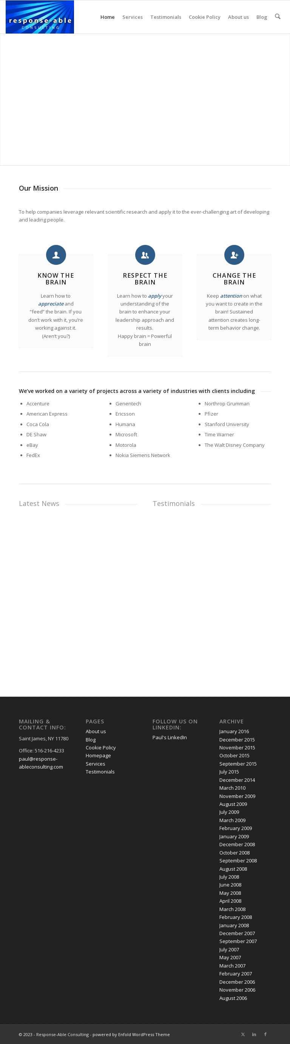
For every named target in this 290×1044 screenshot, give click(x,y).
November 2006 (237, 989)
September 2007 (238, 941)
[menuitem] (277, 17)
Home (108, 17)
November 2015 (237, 747)
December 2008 (237, 844)
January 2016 (234, 731)
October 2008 (234, 852)
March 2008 (232, 909)
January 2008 (234, 925)
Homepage (98, 755)
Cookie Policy (205, 17)
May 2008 (230, 893)
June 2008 (230, 884)
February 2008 (235, 917)
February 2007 (235, 973)
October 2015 (234, 755)
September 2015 (238, 763)
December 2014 (237, 780)
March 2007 (232, 965)
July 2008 (229, 876)
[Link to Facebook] (265, 1034)
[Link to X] (242, 1034)
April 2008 (230, 900)
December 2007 (237, 933)
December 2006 (237, 981)
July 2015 (229, 771)
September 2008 (238, 860)
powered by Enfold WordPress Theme (131, 1034)
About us (238, 17)
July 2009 (229, 812)
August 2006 (233, 998)
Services (133, 17)
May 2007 (230, 957)
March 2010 (232, 787)
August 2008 (233, 868)
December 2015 (237, 739)
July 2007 (229, 949)
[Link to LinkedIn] (254, 1034)
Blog (262, 17)
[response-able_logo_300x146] (40, 17)
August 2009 (233, 804)
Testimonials (166, 17)
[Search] (277, 17)
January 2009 (234, 836)
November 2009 (237, 796)
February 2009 (235, 828)
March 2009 (232, 820)
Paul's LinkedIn (170, 737)
